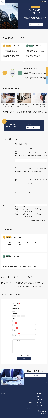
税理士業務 (28, 405)
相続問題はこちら (47, 79)
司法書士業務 (29, 402)
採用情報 (39, 402)
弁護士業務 (28, 396)
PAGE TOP (46, 382)
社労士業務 (28, 399)
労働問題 (28, 408)
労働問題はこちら (47, 70)
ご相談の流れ (40, 393)
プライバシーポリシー (23, 355)
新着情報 (28, 393)
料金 (38, 396)
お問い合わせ (43, 1)
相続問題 (28, 411)
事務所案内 (39, 399)
